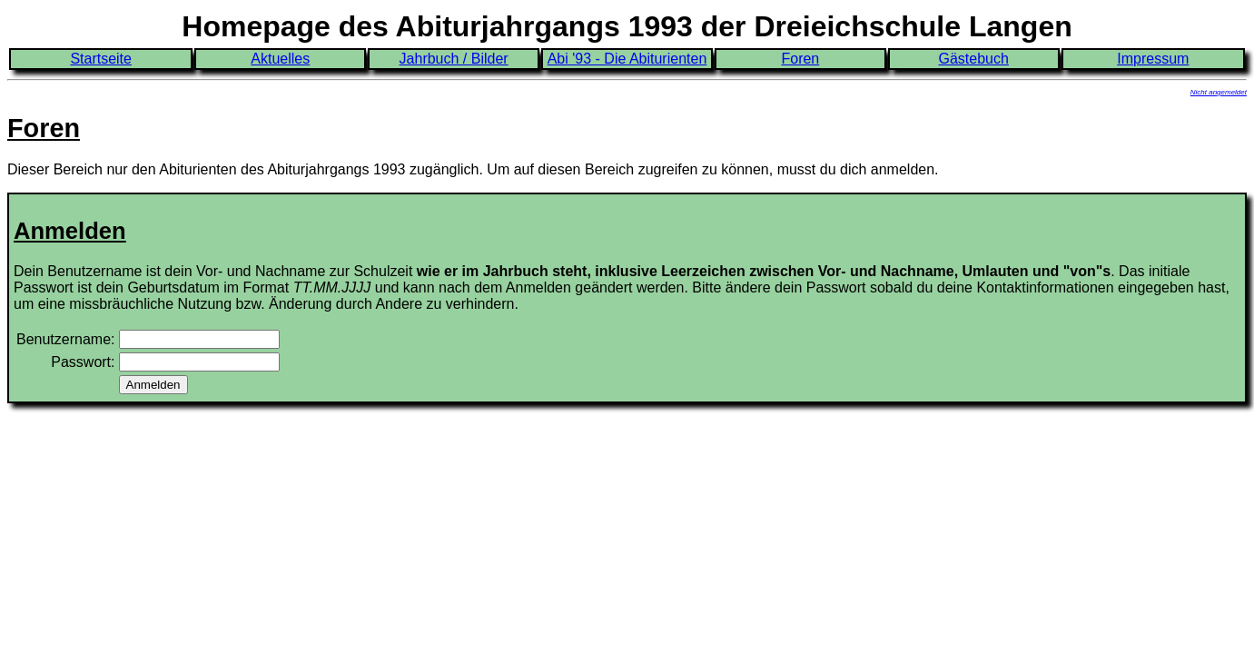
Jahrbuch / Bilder (454, 58)
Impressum (1153, 58)
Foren (800, 58)
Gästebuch (974, 58)
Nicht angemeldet (1218, 92)
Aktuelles (280, 58)
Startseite (101, 58)
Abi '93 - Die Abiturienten (627, 58)
